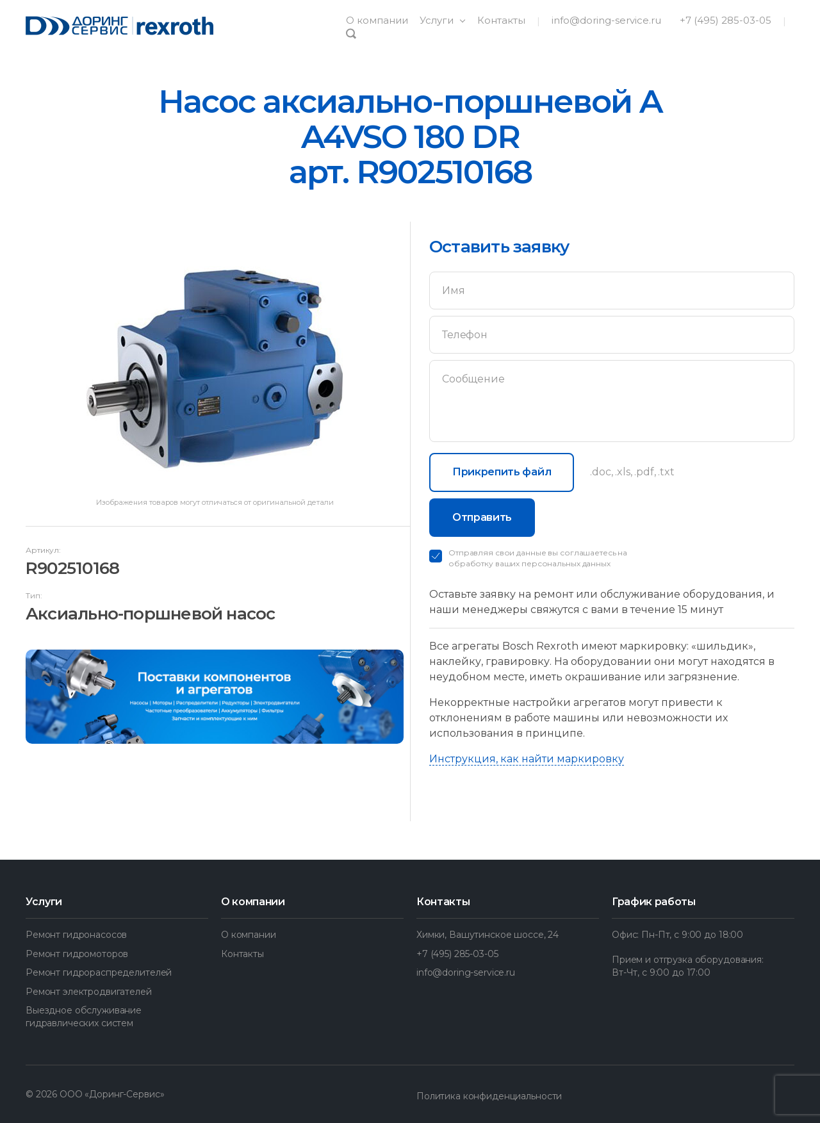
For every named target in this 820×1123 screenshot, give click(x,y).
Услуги (438, 20)
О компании (377, 20)
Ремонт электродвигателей (89, 991)
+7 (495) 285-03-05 (725, 20)
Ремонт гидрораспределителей (99, 972)
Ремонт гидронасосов (76, 934)
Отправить (482, 517)
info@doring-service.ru (606, 20)
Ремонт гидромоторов (77, 954)
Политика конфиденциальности (489, 1096)
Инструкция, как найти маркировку (526, 759)
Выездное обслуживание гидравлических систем (84, 1016)
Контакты (501, 20)
